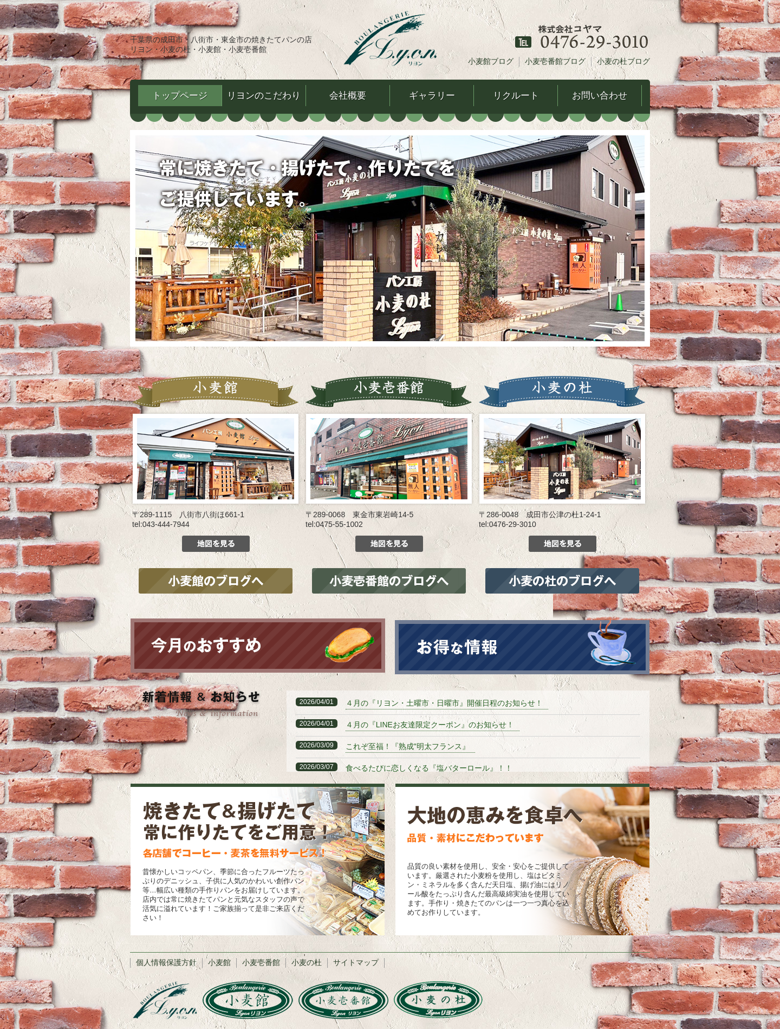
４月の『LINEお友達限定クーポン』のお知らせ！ (430, 724)
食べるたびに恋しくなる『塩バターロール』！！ (429, 768)
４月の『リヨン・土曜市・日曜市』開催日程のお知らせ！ (444, 703)
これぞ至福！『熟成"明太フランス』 (408, 746)
